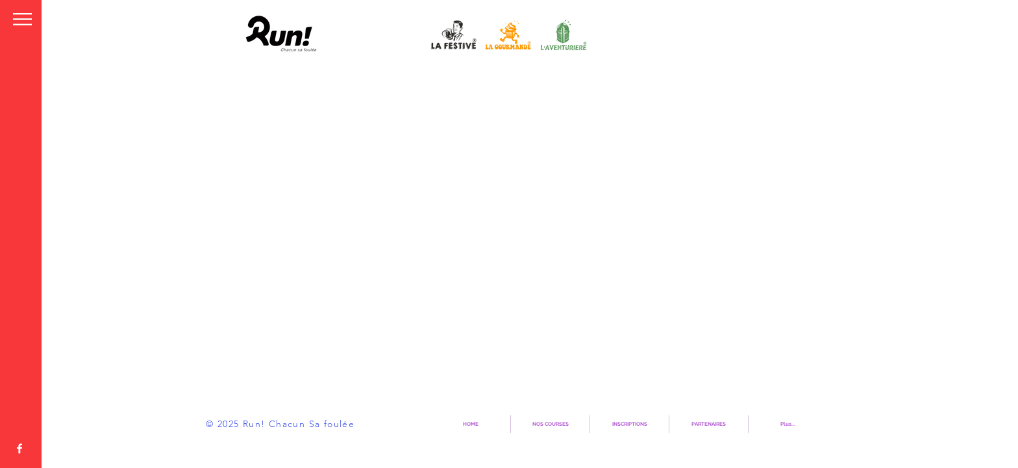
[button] (22, 19)
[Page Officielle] (19, 448)
